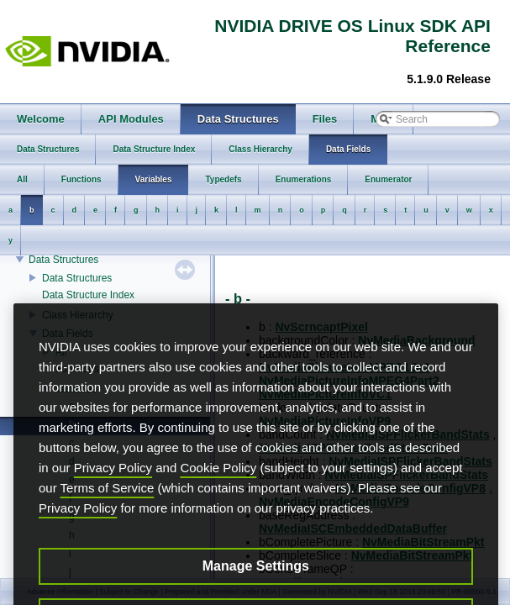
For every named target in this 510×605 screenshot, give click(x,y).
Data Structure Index (88, 295)
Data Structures (63, 260)
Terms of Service (107, 513)
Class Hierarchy (77, 315)
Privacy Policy (113, 493)
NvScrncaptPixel (321, 327)
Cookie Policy (218, 493)
